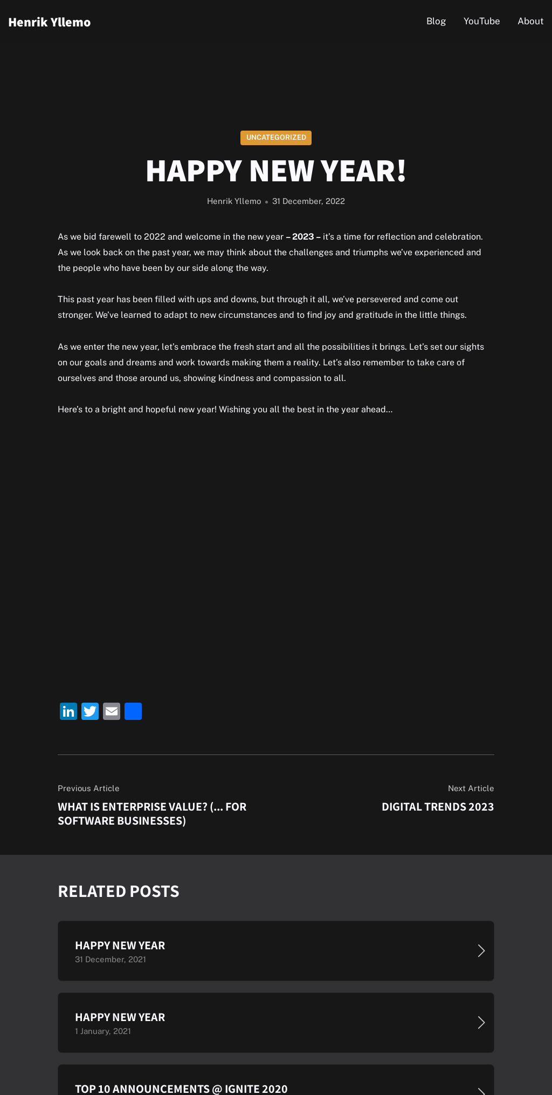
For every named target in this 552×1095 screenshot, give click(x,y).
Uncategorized (276, 137)
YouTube (482, 21)
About (531, 21)
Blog (436, 21)
